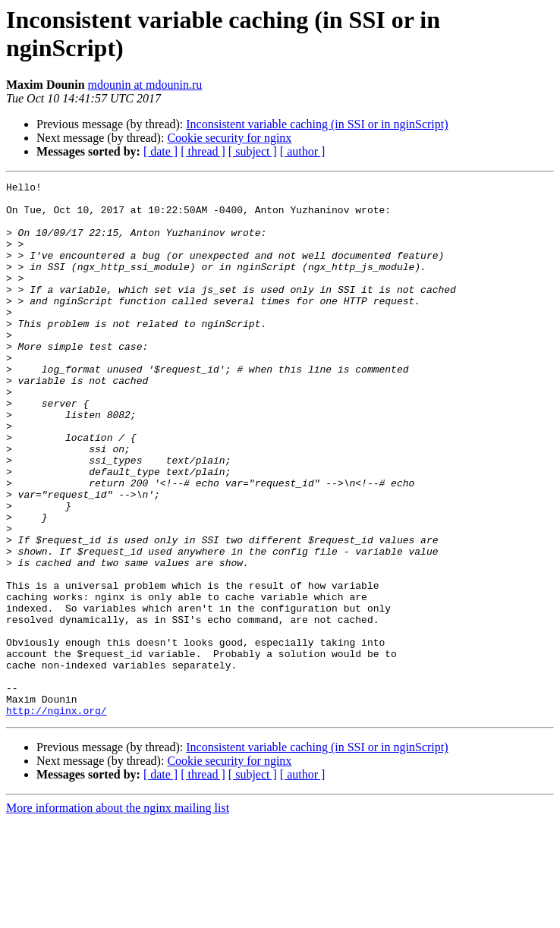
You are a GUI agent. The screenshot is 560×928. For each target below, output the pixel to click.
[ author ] (303, 151)
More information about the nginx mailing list (117, 914)
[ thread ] (203, 151)
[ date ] (160, 151)
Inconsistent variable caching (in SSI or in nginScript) (317, 124)
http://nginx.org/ (56, 817)
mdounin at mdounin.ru (145, 84)
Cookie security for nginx (229, 137)
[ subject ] (252, 151)
